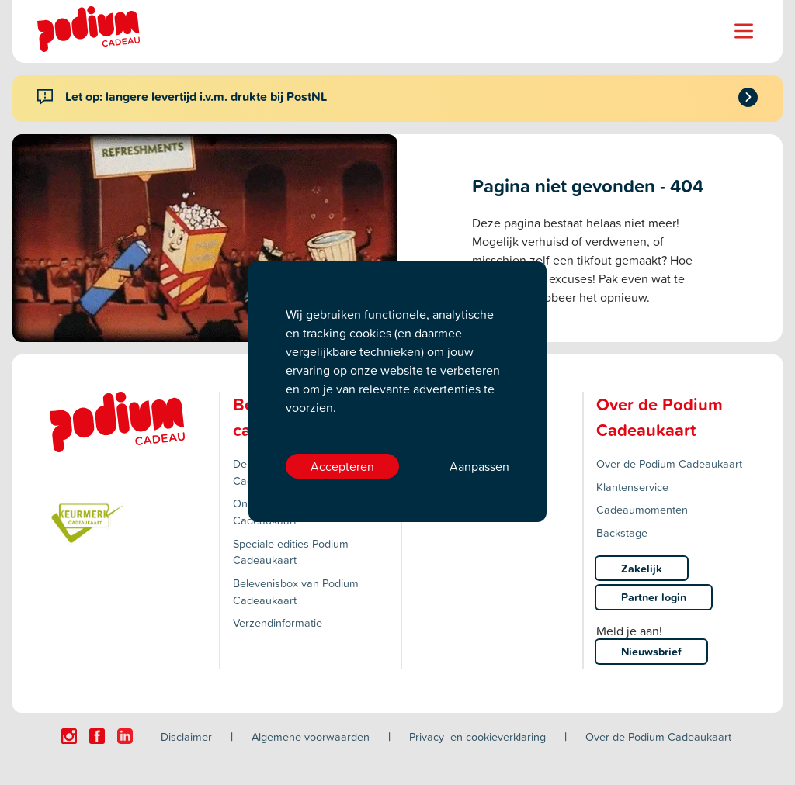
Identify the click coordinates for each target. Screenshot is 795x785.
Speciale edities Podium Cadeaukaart (291, 552)
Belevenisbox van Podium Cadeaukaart (296, 591)
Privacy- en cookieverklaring (477, 736)
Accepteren (342, 466)
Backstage (621, 532)
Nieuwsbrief (651, 651)
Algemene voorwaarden (311, 736)
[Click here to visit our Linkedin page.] (125, 736)
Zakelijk (641, 568)
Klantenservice (632, 487)
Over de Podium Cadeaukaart (669, 463)
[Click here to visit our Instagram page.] (69, 736)
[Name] (744, 31)
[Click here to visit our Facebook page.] (97, 736)
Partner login (653, 597)
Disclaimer (186, 736)
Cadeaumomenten (642, 509)
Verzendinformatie (277, 622)
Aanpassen (479, 466)
